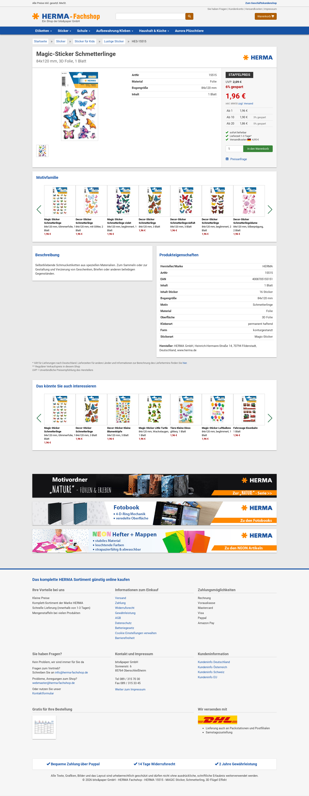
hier (185, 362)
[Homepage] (71, 18)
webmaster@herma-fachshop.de (53, 683)
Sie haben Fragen (217, 8)
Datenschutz (123, 623)
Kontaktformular (43, 693)
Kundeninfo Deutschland (214, 662)
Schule (83, 31)
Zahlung (120, 603)
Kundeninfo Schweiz (211, 672)
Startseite (40, 41)
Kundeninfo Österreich (212, 667)
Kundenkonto (236, 8)
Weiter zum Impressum (130, 689)
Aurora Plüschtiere (189, 31)
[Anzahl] (234, 148)
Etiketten (43, 31)
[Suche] (189, 16)
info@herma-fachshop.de (71, 672)
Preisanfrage (236, 159)
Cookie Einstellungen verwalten (135, 633)
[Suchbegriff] (150, 16)
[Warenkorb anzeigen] (266, 16)
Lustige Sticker (114, 41)
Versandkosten (253, 8)
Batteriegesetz (124, 628)
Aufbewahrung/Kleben (114, 31)
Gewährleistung (125, 613)
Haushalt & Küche (154, 31)
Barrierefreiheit (125, 638)
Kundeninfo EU (207, 677)
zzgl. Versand (245, 103)
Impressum (270, 8)
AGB (118, 618)
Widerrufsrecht (124, 608)
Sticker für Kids (85, 41)
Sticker (64, 31)
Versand (120, 598)
